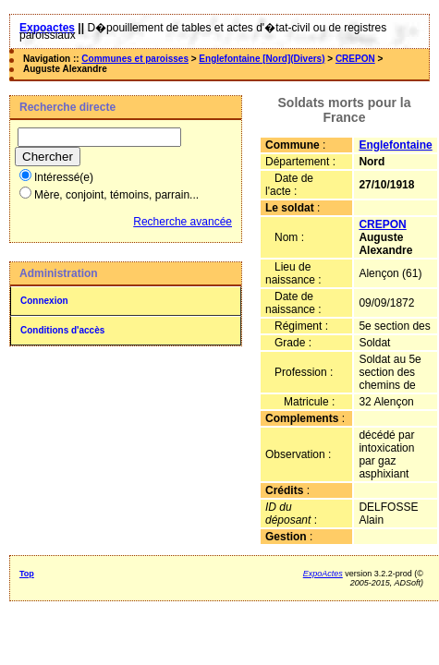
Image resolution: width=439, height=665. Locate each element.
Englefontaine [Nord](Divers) (261, 59)
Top (26, 573)
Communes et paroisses (135, 59)
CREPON (355, 59)
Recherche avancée (182, 221)
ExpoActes (323, 573)
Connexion (44, 301)
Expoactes (47, 27)
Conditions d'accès (62, 330)
